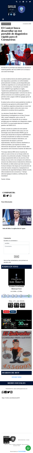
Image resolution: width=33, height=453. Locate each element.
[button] (16, 1)
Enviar (16, 256)
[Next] (29, 219)
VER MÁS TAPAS (16, 377)
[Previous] (4, 219)
